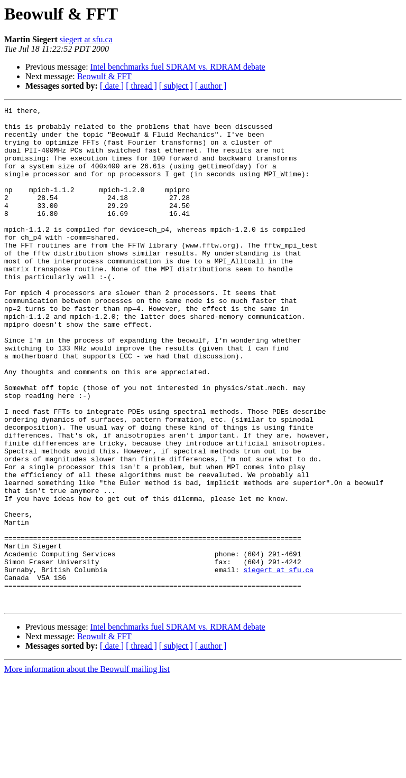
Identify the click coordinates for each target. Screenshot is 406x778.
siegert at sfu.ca (86, 39)
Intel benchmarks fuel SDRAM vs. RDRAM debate (177, 66)
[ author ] (211, 85)
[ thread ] (141, 85)
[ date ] (112, 85)
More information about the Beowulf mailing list (87, 768)
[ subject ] (176, 85)
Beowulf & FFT (104, 76)
